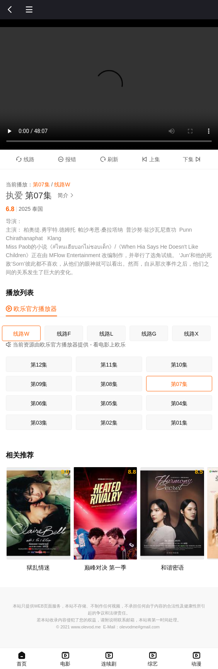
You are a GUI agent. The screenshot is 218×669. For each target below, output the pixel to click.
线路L (106, 334)
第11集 (109, 365)
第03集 (39, 423)
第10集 (179, 365)
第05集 (109, 403)
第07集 (179, 384)
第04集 (179, 403)
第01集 (179, 423)
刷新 (109, 159)
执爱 (14, 195)
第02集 (109, 423)
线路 (25, 159)
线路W (21, 334)
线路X (191, 334)
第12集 (39, 365)
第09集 (39, 384)
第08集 (109, 384)
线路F (64, 334)
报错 (67, 159)
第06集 (39, 403)
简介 (67, 195)
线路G (149, 334)
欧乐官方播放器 (31, 308)
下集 (193, 159)
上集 (151, 159)
